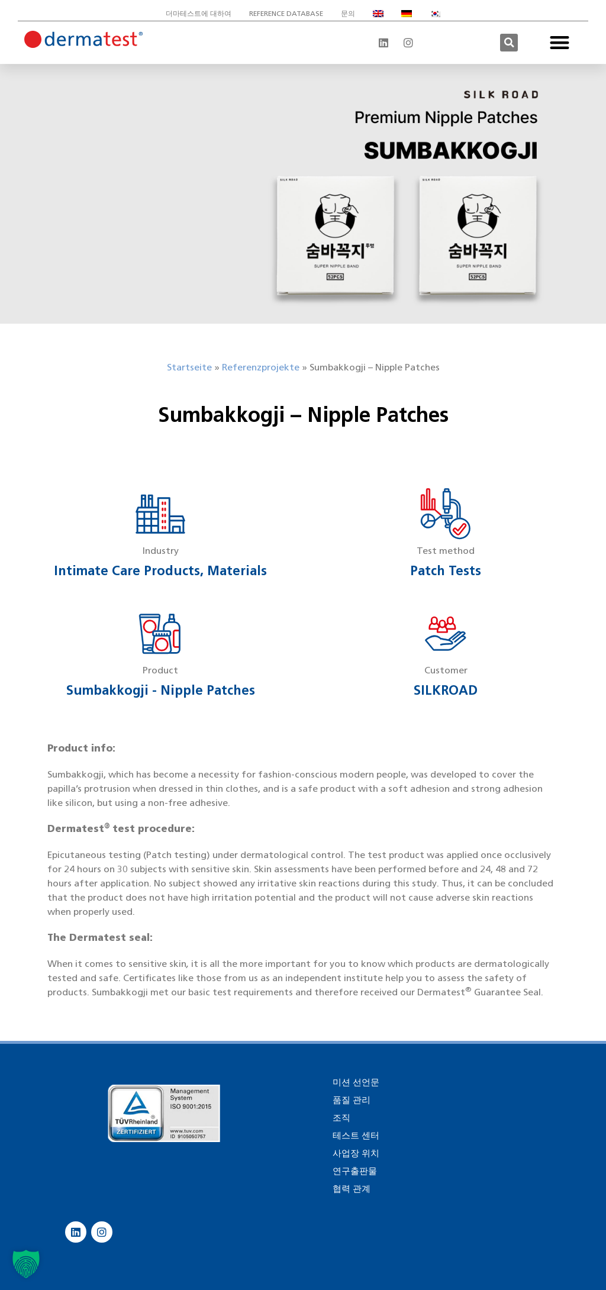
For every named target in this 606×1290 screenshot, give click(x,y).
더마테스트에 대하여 (198, 13)
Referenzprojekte (260, 367)
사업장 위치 (356, 1153)
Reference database (286, 13)
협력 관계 (351, 1188)
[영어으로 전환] (378, 13)
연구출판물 (355, 1171)
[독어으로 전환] (406, 13)
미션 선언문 (356, 1082)
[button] (509, 42)
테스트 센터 (356, 1135)
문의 (348, 13)
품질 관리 (351, 1100)
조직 (341, 1117)
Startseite (189, 367)
